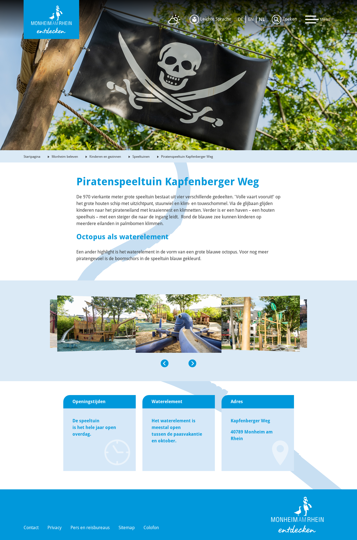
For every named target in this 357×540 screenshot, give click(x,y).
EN (251, 19)
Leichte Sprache (210, 19)
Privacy (54, 527)
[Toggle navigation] (318, 19)
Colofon (151, 527)
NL (262, 19)
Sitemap (127, 527)
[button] (96, 363)
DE (240, 19)
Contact (31, 527)
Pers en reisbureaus (90, 527)
